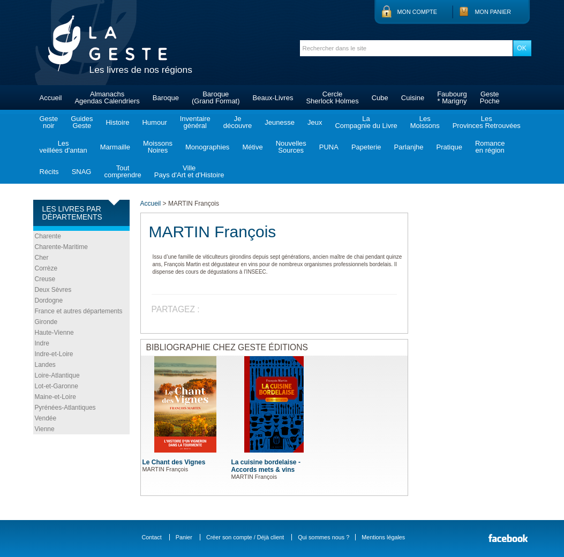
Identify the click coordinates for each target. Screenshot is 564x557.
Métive (252, 147)
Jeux (314, 122)
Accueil (51, 98)
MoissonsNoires (157, 146)
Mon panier (493, 12)
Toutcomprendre (122, 171)
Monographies (207, 147)
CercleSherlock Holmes (332, 97)
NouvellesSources (291, 146)
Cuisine (412, 98)
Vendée (46, 418)
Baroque (166, 98)
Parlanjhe (409, 147)
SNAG (82, 172)
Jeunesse (280, 122)
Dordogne (49, 300)
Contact (152, 537)
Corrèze (46, 268)
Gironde (46, 322)
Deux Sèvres (53, 289)
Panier (184, 537)
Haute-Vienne (54, 332)
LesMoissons (425, 122)
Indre (42, 343)
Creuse (45, 279)
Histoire (117, 122)
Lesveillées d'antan (63, 146)
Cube (380, 98)
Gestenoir (49, 122)
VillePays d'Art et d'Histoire (189, 171)
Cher (42, 257)
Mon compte (417, 12)
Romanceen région (490, 146)
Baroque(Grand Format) (216, 97)
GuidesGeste (82, 122)
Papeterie (366, 147)
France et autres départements (79, 311)
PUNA (329, 147)
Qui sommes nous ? (323, 537)
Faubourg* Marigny (452, 97)
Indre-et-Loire (54, 354)
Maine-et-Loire (55, 397)
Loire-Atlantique (57, 375)
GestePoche (490, 97)
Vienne (45, 429)
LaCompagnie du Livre (366, 122)
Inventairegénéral (195, 122)
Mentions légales (383, 537)
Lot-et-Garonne (56, 386)
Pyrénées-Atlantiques (65, 407)
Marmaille (115, 147)
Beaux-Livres (273, 98)
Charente (48, 236)
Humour (154, 122)
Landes (45, 364)
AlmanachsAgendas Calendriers (106, 97)
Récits (49, 172)
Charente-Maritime (61, 247)
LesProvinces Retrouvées (487, 122)
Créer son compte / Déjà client (245, 537)
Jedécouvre (237, 122)
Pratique (449, 147)
